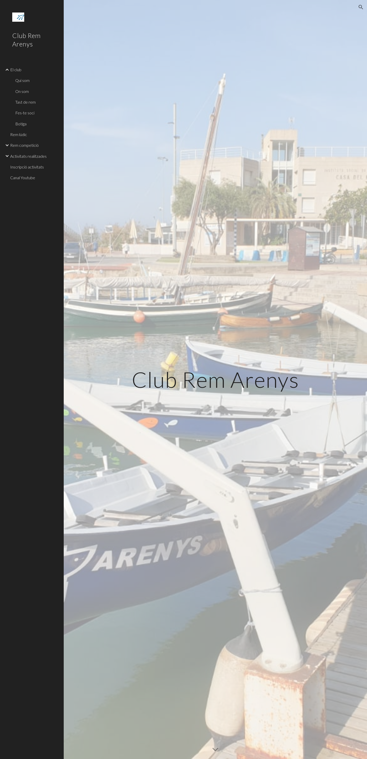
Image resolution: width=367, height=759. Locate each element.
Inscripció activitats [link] (27, 166)
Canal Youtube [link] (22, 177)
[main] (215, 379)
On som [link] (22, 91)
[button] (361, 7)
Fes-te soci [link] (24, 112)
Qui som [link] (22, 80)
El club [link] (15, 69)
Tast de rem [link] (25, 102)
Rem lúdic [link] (18, 134)
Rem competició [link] (24, 145)
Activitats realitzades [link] (28, 156)
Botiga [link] (21, 123)
